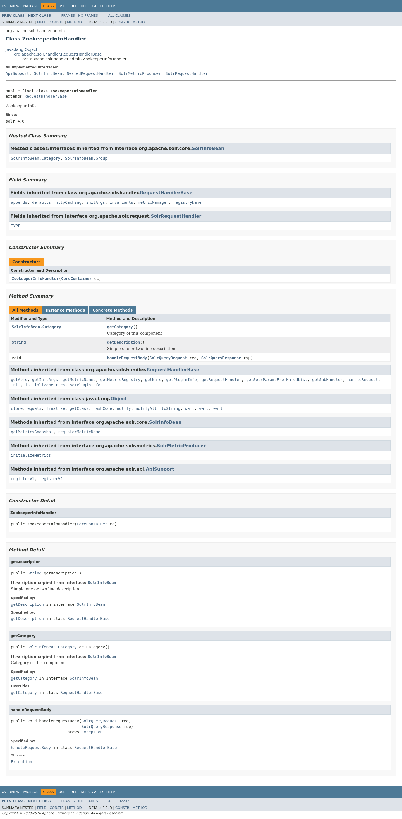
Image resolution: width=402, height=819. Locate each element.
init (15, 385)
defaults (41, 202)
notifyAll (146, 408)
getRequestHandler (221, 379)
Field (41, 22)
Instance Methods (65, 310)
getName (153, 379)
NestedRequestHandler (90, 73)
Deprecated (92, 6)
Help (110, 6)
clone (17, 408)
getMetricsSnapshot (32, 432)
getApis (19, 379)
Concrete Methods (113, 310)
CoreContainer (76, 278)
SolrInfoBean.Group (86, 158)
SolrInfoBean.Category (35, 158)
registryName (187, 202)
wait (190, 408)
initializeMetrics (45, 385)
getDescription (123, 342)
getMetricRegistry (120, 379)
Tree (73, 6)
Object (119, 398)
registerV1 (22, 478)
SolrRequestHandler (187, 73)
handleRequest (362, 379)
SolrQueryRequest (168, 358)
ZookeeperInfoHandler (35, 278)
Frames (68, 16)
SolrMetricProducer (140, 73)
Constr (57, 22)
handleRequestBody (127, 358)
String (19, 342)
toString (171, 408)
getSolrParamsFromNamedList (276, 379)
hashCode (102, 408)
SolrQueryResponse (221, 358)
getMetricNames (79, 379)
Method (74, 22)
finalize (55, 408)
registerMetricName (79, 432)
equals (34, 408)
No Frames (88, 16)
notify (124, 408)
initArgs (95, 202)
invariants (121, 202)
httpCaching (69, 202)
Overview (11, 6)
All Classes (119, 16)
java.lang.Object (21, 49)
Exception (92, 732)
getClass (79, 408)
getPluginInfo (181, 379)
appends (19, 202)
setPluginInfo (85, 385)
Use (62, 6)
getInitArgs (45, 379)
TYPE (15, 226)
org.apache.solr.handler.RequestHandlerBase (58, 54)
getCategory (120, 327)
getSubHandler (327, 379)
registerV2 (51, 478)
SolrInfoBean (48, 73)
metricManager (153, 202)
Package (30, 6)
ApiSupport (17, 73)
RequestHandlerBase (45, 96)
